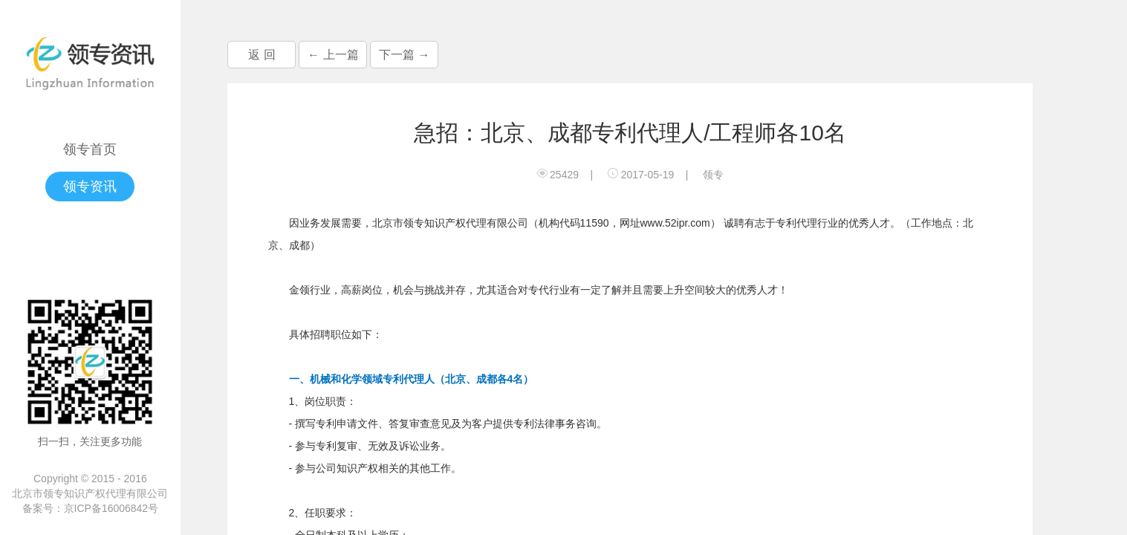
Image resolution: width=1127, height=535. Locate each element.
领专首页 (90, 149)
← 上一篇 (333, 54)
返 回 (261, 54)
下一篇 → (404, 54)
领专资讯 (90, 186)
